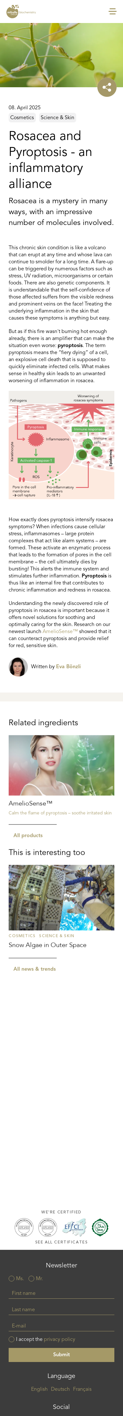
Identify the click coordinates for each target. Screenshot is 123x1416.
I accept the (45, 1339)
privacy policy (59, 1339)
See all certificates (61, 1242)
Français (82, 1389)
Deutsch (60, 1389)
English (39, 1389)
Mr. (39, 1278)
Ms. (20, 1278)
